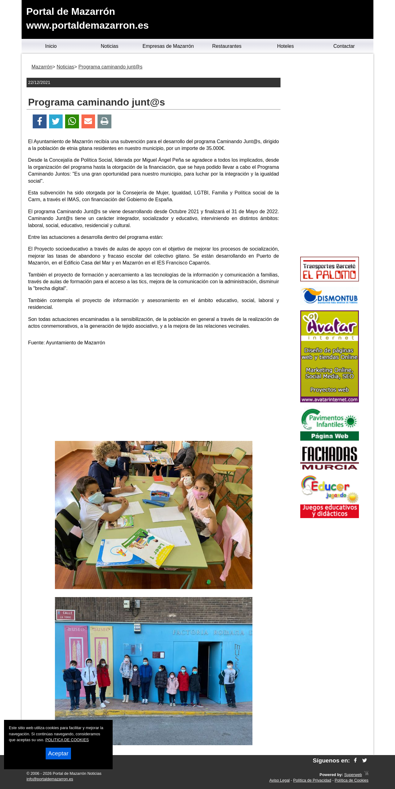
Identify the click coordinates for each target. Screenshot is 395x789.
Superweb (353, 774)
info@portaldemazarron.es (50, 779)
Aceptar (58, 753)
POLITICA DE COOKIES (67, 739)
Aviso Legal (279, 780)
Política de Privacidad (312, 780)
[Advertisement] (153, 394)
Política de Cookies (351, 780)
